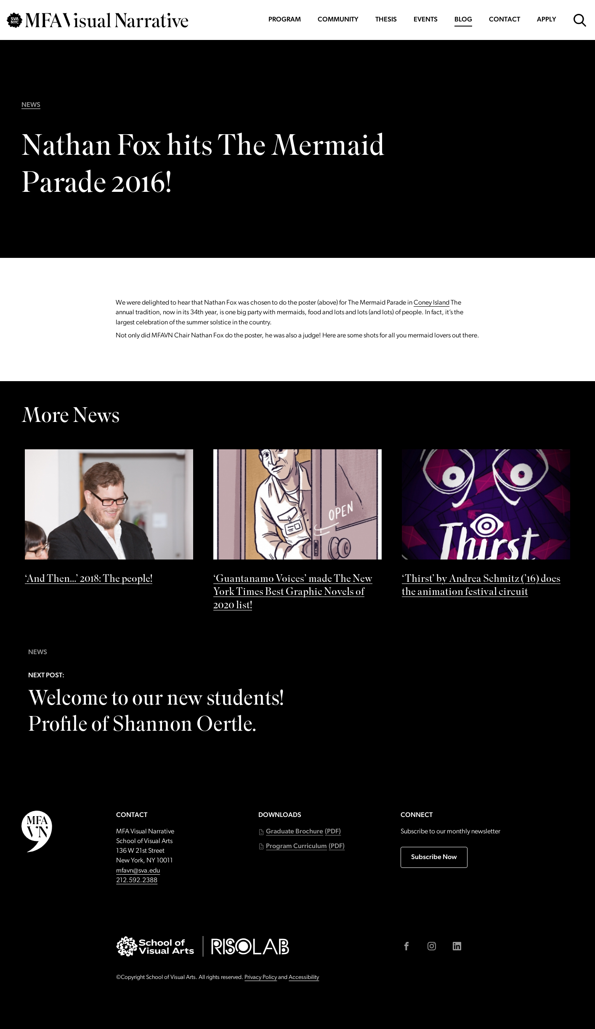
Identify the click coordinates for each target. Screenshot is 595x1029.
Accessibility (304, 977)
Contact (504, 19)
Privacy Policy (260, 977)
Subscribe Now (434, 857)
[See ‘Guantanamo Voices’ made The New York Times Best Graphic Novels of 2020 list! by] (297, 532)
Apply (546, 19)
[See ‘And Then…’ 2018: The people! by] (109, 519)
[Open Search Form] (580, 20)
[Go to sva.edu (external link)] (155, 946)
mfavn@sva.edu (138, 870)
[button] (299, 832)
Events (426, 19)
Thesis (386, 19)
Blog (463, 19)
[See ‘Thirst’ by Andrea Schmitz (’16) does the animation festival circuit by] (486, 525)
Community (338, 19)
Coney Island (431, 303)
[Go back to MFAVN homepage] (97, 20)
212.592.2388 (136, 880)
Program (284, 19)
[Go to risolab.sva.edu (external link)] (250, 946)
